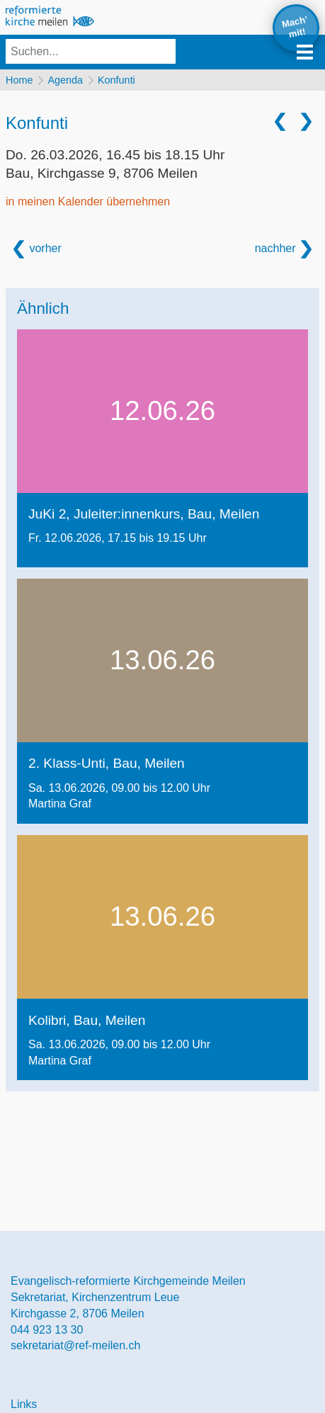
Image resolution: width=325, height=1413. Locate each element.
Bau (102, 173)
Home (19, 80)
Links (24, 1404)
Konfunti (116, 80)
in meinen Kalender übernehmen (88, 201)
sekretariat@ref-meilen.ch (75, 1345)
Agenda (65, 80)
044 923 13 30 (47, 1330)
